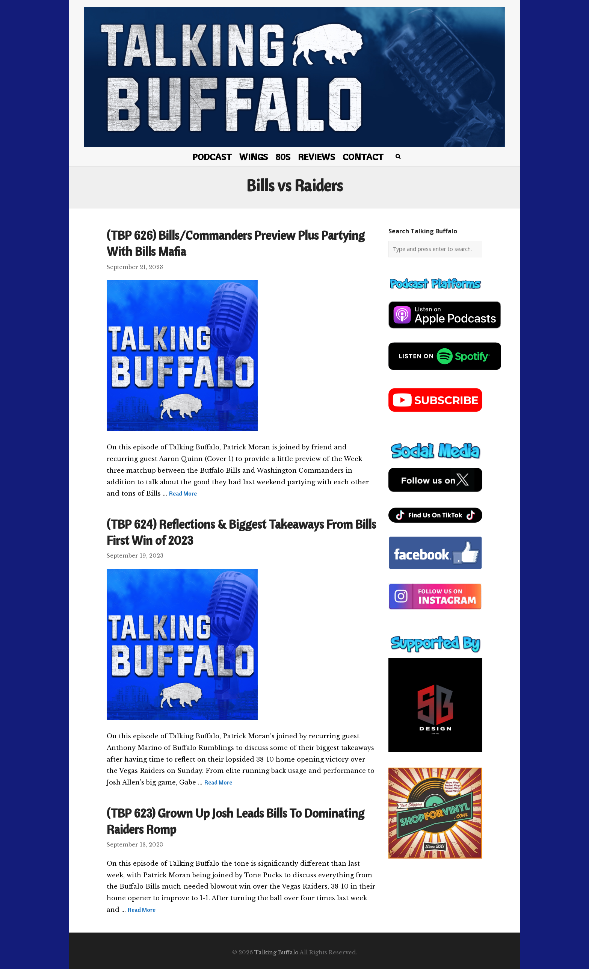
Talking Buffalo (276, 952)
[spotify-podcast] (444, 372)
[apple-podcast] (444, 331)
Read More (183, 493)
